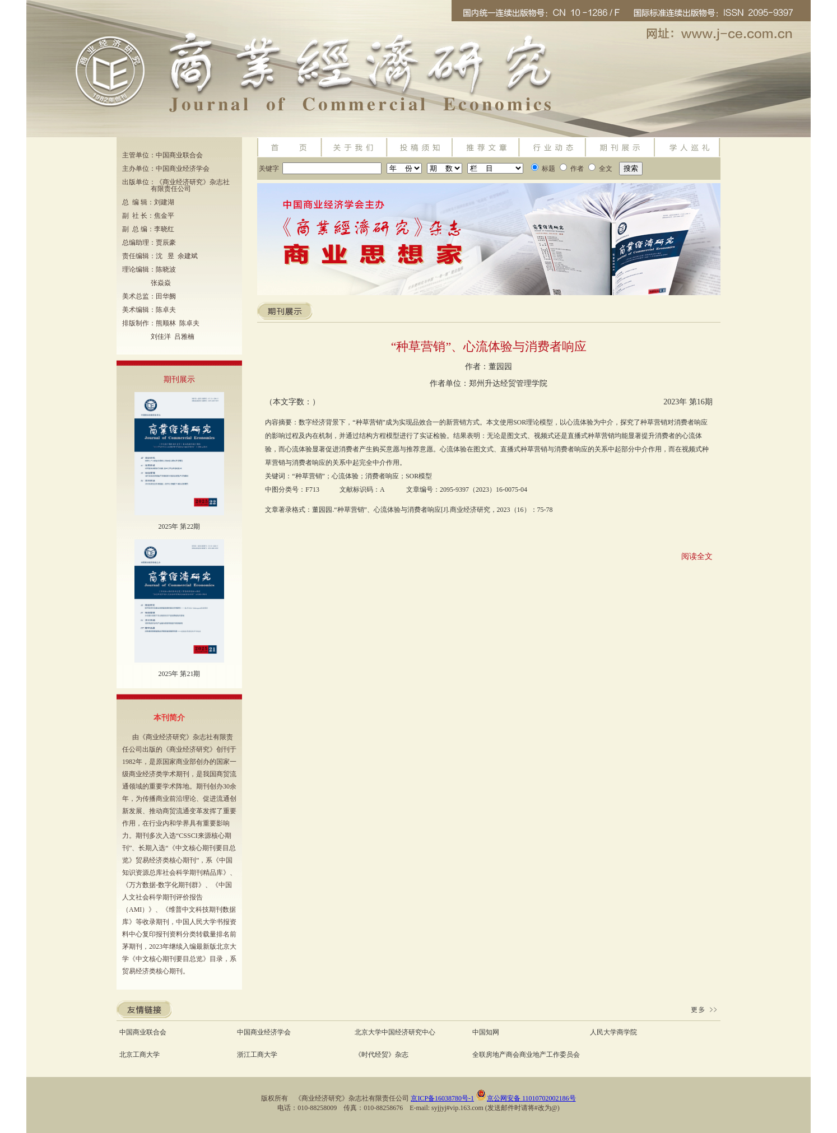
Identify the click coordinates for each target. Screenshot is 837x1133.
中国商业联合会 (142, 1032)
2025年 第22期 (179, 526)
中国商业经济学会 (264, 1032)
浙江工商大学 (257, 1055)
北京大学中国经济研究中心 (395, 1032)
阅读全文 (697, 556)
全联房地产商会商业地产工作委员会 (526, 1055)
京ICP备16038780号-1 (442, 1098)
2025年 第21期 (179, 674)
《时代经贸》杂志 (381, 1055)
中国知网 (485, 1032)
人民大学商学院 (613, 1032)
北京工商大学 (139, 1055)
